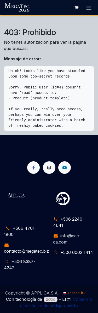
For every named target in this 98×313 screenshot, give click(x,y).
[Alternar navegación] (89, 7)
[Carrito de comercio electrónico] (76, 7)
